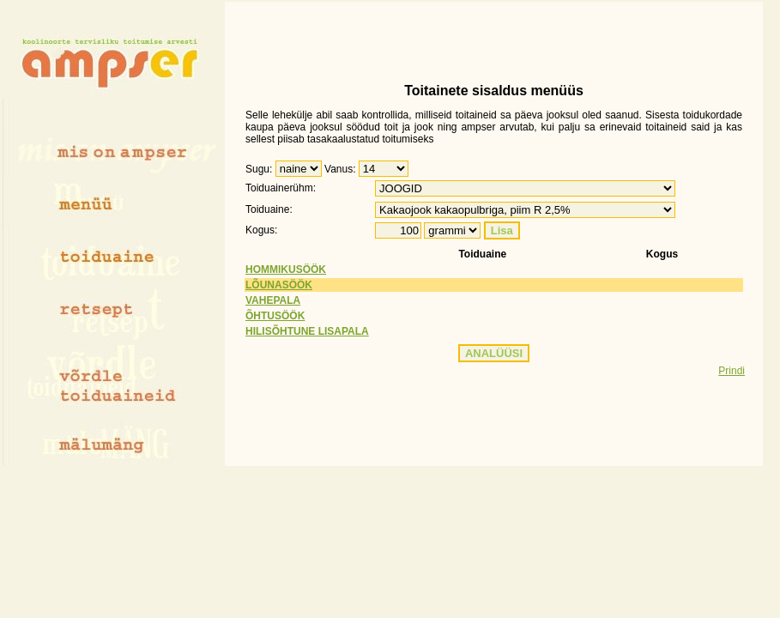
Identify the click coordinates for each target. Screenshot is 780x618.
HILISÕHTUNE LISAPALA (307, 331)
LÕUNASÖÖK (278, 285)
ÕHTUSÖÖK (275, 316)
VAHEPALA (272, 300)
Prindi (731, 371)
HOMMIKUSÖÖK (285, 270)
